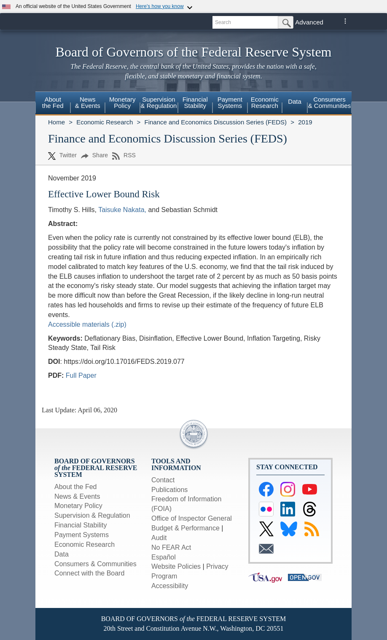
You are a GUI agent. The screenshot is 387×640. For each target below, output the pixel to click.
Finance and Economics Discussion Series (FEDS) (215, 122)
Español (163, 557)
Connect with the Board (89, 573)
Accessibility (169, 585)
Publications (169, 489)
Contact (163, 480)
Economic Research (104, 122)
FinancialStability (195, 102)
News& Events (87, 102)
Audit (159, 537)
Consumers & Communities (329, 102)
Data (294, 101)
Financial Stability (80, 525)
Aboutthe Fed (53, 102)
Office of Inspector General (191, 518)
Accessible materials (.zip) (87, 324)
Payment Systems (81, 534)
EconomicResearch (265, 102)
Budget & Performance (185, 528)
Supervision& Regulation (159, 102)
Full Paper (81, 375)
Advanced (309, 22)
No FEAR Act (171, 547)
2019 (305, 122)
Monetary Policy (78, 505)
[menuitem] (52, 104)
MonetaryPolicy (122, 102)
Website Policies (176, 566)
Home (56, 122)
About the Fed (75, 486)
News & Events (77, 496)
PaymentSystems (230, 102)
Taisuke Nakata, (122, 209)
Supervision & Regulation (92, 515)
